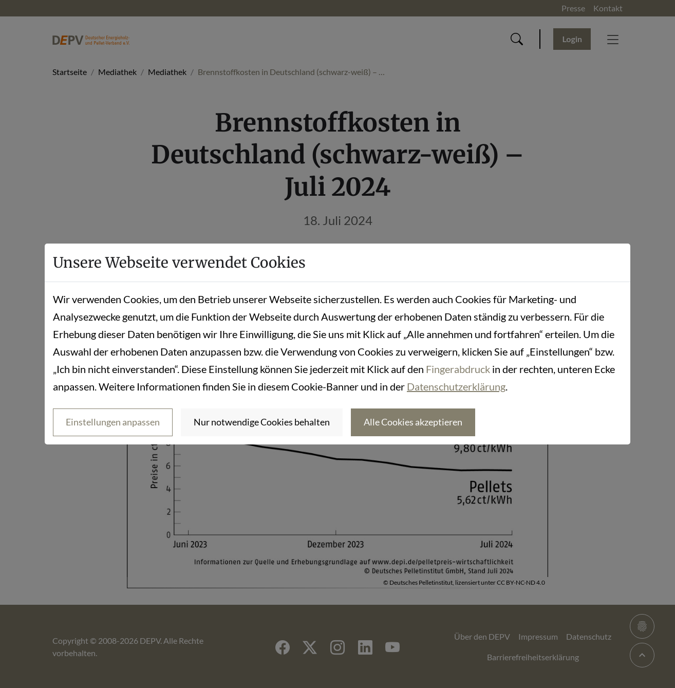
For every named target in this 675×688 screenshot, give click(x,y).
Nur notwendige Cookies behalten (262, 421)
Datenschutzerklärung (456, 386)
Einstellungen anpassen (113, 421)
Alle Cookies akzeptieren (413, 421)
